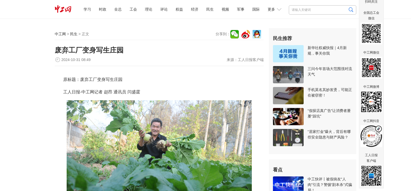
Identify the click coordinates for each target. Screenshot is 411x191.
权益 (179, 9)
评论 (164, 9)
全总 (118, 9)
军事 (240, 9)
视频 (225, 9)
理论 (148, 9)
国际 (256, 9)
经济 (194, 9)
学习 (87, 9)
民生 (210, 9)
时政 (102, 9)
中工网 (60, 34)
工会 (133, 9)
